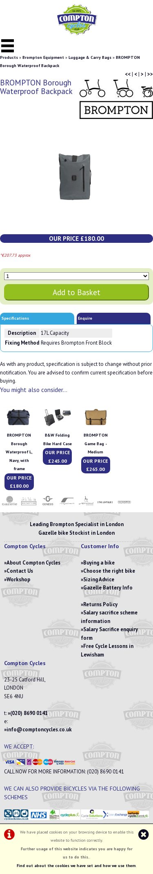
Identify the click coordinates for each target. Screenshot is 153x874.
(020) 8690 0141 (29, 713)
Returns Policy (100, 604)
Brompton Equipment (43, 57)
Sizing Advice (98, 579)
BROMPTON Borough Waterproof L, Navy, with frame (19, 452)
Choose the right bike (109, 570)
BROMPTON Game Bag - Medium (96, 444)
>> (150, 74)
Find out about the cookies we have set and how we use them (76, 865)
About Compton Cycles (33, 562)
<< (128, 74)
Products (9, 57)
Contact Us (20, 570)
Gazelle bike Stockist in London (76, 532)
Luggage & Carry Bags (90, 57)
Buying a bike (99, 562)
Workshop (18, 579)
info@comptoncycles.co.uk (39, 729)
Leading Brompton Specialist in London (77, 524)
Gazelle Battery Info (108, 587)
